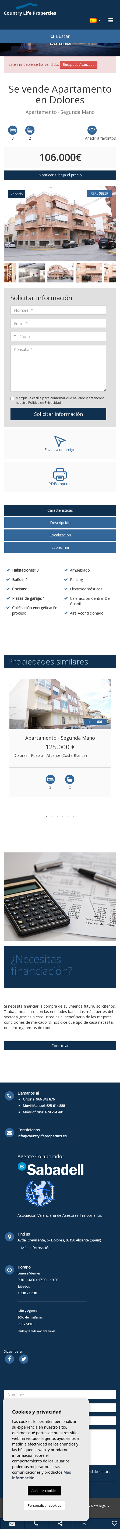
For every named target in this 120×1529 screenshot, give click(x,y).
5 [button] (68, 816)
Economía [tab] (60, 547)
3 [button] (57, 816)
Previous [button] (8, 223)
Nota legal (99, 1506)
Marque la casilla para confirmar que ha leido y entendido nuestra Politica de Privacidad (60, 400)
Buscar (60, 36)
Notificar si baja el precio (60, 174)
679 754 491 (54, 1112)
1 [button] (46, 816)
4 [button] (62, 816)
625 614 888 (55, 1105)
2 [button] (52, 816)
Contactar (60, 1045)
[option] (60, 223)
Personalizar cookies (44, 1505)
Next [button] (112, 223)
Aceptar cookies (44, 1490)
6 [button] (73, 816)
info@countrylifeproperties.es (42, 1136)
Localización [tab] (60, 534)
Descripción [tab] (60, 522)
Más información (36, 1247)
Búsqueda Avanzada (78, 64)
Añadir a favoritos (100, 133)
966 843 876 (45, 1099)
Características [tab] (60, 510)
